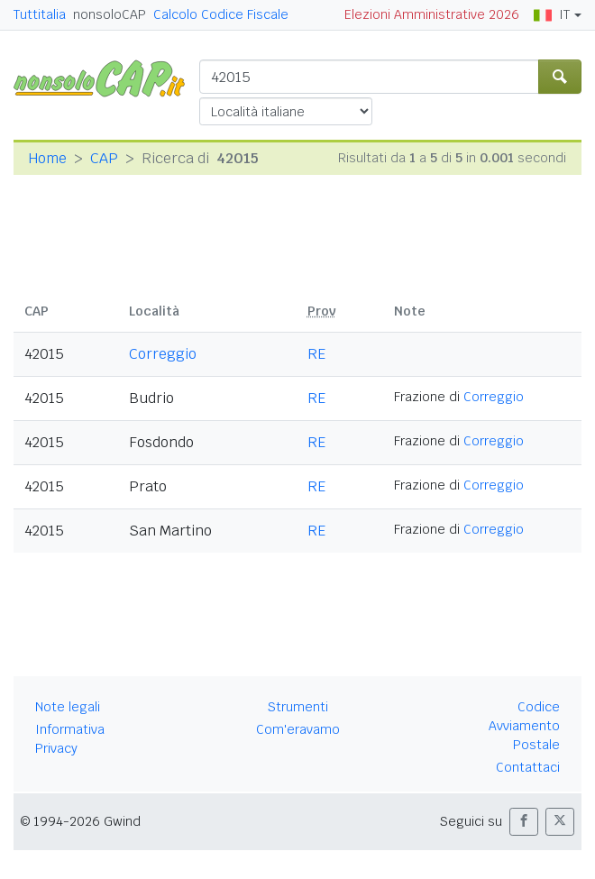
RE (316, 353)
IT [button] (552, 14)
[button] (523, 822)
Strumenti (298, 707)
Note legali (67, 707)
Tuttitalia (40, 14)
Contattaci (528, 767)
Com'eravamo (298, 729)
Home (47, 158)
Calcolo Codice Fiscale (220, 14)
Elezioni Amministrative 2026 (431, 14)
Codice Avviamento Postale (524, 726)
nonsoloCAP (109, 14)
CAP (104, 158)
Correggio (163, 353)
